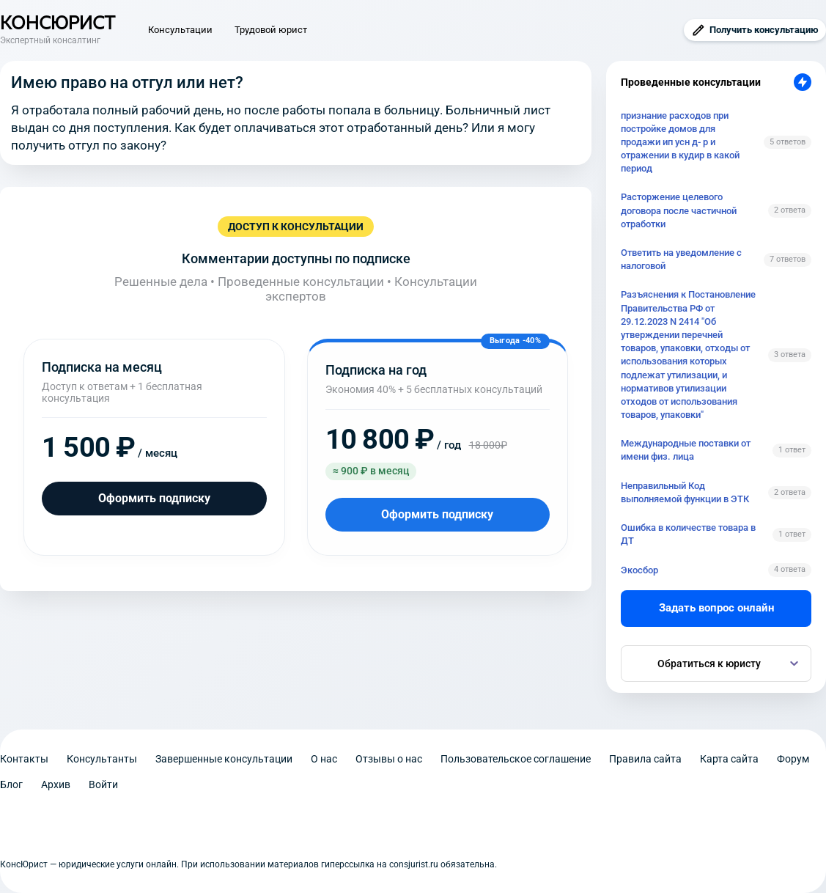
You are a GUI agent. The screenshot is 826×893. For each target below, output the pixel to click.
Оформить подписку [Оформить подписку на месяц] (154, 498)
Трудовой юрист (271, 29)
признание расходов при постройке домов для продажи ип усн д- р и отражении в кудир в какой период (680, 142)
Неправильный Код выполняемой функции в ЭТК (685, 492)
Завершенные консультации (223, 759)
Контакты (24, 759)
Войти (103, 784)
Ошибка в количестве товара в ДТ (688, 534)
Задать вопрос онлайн (716, 607)
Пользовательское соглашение (515, 759)
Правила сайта (645, 759)
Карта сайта (729, 759)
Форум (793, 759)
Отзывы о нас (388, 759)
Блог (11, 784)
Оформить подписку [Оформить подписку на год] (437, 514)
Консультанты (102, 759)
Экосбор (639, 570)
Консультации (180, 29)
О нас (324, 759)
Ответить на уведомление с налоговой (681, 259)
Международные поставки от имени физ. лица (686, 450)
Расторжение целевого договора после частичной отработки (679, 210)
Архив (55, 784)
